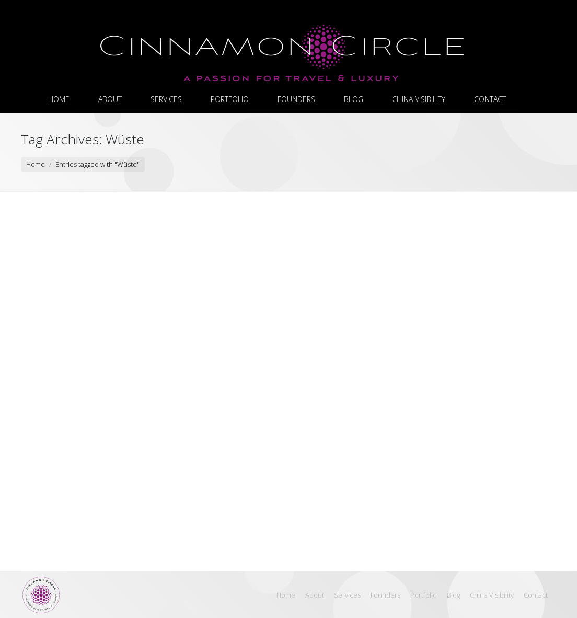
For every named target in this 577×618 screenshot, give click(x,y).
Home (35, 164)
